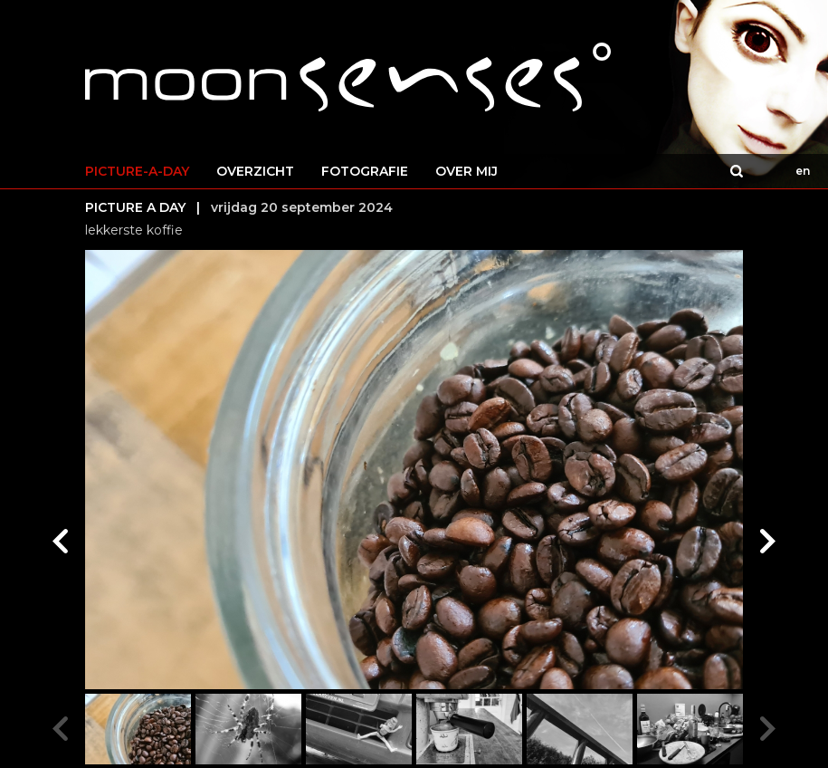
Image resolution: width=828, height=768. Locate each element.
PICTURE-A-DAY (137, 171)
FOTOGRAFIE (364, 171)
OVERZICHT (255, 171)
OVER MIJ (466, 171)
